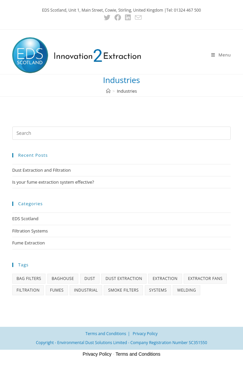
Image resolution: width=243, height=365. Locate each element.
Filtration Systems (30, 231)
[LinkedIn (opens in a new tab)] (128, 17)
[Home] (108, 91)
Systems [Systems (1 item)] (158, 290)
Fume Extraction (28, 243)
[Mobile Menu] (221, 55)
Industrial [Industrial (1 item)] (86, 290)
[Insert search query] (121, 133)
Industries (127, 91)
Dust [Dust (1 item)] (90, 278)
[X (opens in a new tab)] (107, 17)
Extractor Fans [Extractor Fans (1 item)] (205, 278)
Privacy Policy (145, 333)
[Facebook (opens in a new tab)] (117, 17)
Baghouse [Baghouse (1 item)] (63, 278)
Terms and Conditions (106, 333)
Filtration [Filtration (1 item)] (28, 290)
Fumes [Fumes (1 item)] (57, 290)
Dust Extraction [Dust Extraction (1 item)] (123, 278)
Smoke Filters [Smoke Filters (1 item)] (123, 290)
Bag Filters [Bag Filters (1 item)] (29, 278)
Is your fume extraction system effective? (53, 182)
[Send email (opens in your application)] (137, 17)
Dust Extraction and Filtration (41, 170)
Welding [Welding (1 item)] (186, 290)
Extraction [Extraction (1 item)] (164, 278)
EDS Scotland (25, 219)
